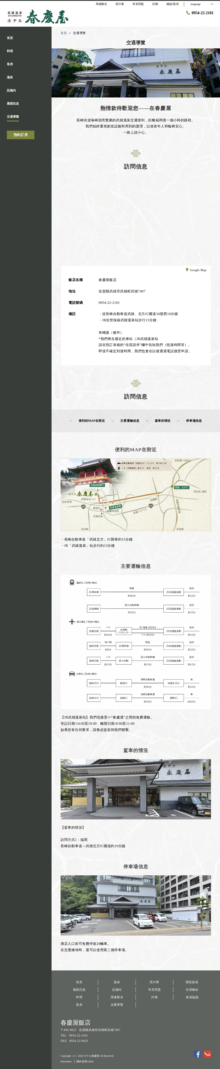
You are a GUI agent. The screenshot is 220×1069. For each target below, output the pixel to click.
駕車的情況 (158, 421)
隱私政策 (192, 982)
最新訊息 (79, 989)
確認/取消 (173, 4)
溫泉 (117, 982)
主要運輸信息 (125, 421)
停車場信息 (189, 421)
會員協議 (192, 997)
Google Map (196, 270)
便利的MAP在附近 (87, 421)
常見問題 (154, 989)
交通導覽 (117, 1004)
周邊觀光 (117, 997)
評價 (154, 997)
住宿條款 (192, 989)
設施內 (117, 989)
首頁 (79, 982)
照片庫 (154, 982)
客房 (79, 1004)
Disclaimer (66, 1061)
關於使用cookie (85, 1061)
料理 (79, 997)
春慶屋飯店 (76, 1022)
